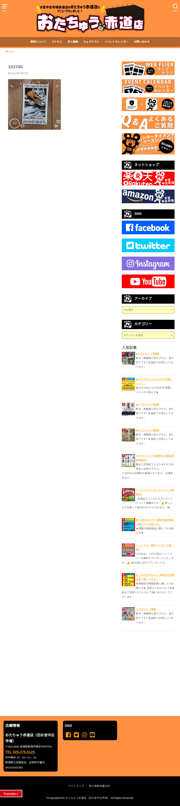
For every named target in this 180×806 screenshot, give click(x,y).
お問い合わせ (142, 41)
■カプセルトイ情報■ (147, 353)
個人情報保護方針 (99, 786)
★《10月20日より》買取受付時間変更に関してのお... (155, 577)
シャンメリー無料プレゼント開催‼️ (153, 547)
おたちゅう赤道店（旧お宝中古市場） (87, 798)
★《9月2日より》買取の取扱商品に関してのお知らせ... (155, 522)
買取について (38, 41)
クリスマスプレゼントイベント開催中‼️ (155, 492)
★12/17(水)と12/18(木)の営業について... (154, 381)
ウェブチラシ (91, 41)
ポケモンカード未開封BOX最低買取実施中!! (155, 457)
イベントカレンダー (116, 41)
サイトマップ (76, 786)
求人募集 (73, 41)
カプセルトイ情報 (146, 609)
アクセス (57, 41)
